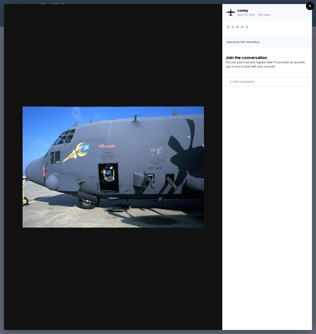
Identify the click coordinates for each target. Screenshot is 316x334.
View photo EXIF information (243, 42)
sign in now (233, 66)
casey (242, 10)
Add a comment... (243, 81)
